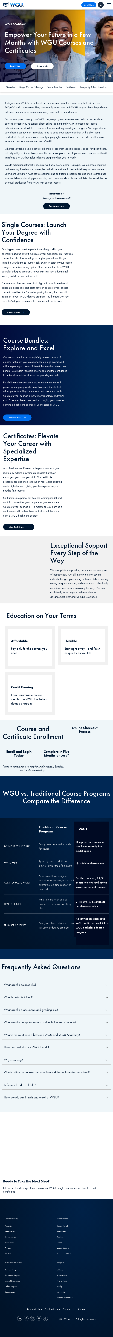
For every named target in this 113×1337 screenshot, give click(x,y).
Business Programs (12, 1269)
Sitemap (81, 1309)
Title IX (59, 1242)
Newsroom (9, 1242)
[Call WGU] (101, 5)
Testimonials (61, 1292)
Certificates (71, 87)
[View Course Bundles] (17, 417)
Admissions (61, 1231)
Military (60, 1269)
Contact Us (69, 1309)
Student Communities (65, 1297)
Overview (11, 87)
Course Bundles (54, 87)
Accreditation (10, 1237)
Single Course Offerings (31, 87)
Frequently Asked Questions (93, 87)
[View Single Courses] (16, 312)
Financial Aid (62, 1280)
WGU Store (9, 1253)
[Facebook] (26, 1319)
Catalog (60, 1237)
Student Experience (12, 1280)
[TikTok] (45, 1319)
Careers (8, 1248)
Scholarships (10, 1292)
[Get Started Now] (56, 206)
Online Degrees (11, 1286)
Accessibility (10, 1231)
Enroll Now (89, 4)
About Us (8, 1226)
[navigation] (109, 4)
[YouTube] (39, 1319)
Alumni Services (63, 1248)
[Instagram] (32, 1319)
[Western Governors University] (13, 4)
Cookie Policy (52, 1309)
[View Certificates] (18, 527)
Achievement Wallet (64, 1253)
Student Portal (62, 1226)
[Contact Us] (15, 66)
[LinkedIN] (20, 1319)
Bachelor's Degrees (12, 1275)
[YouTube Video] (56, 1141)
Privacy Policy (34, 1309)
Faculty (59, 1286)
